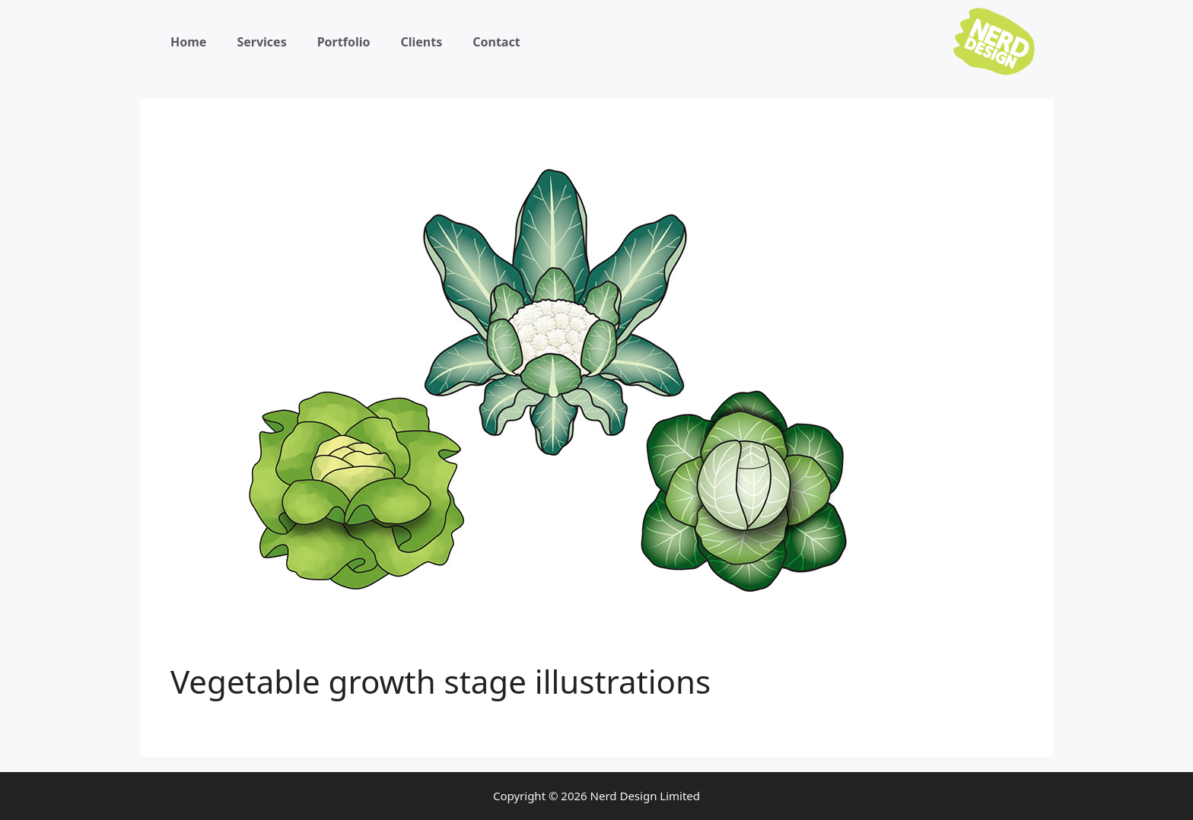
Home (188, 41)
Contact (496, 41)
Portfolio (344, 41)
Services (261, 41)
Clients (421, 41)
